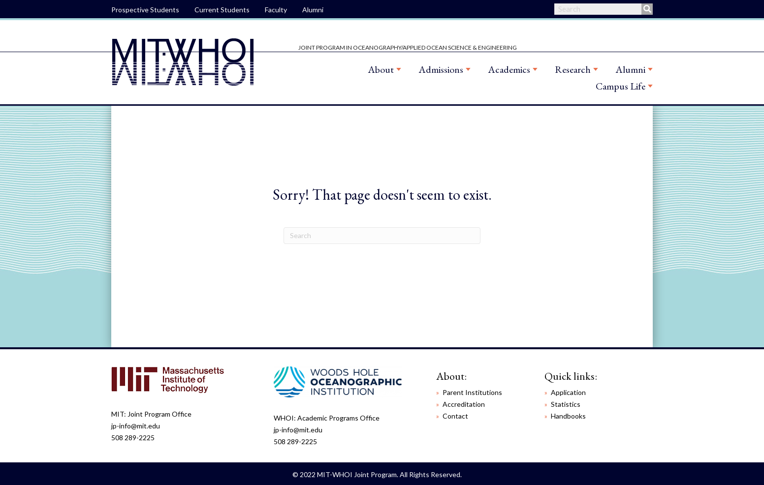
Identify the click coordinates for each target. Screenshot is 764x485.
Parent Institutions (472, 392)
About (381, 69)
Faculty (276, 9)
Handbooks (568, 416)
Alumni (312, 9)
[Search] (382, 235)
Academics (509, 69)
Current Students (222, 9)
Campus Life (620, 86)
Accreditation (464, 404)
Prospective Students (145, 9)
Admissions (440, 69)
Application (568, 392)
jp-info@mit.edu (135, 426)
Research (573, 69)
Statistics (565, 404)
